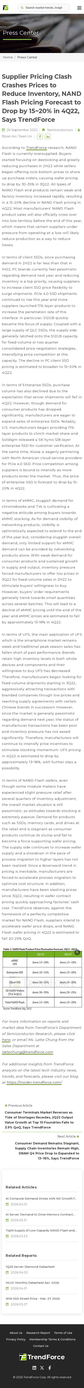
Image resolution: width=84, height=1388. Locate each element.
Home (8, 57)
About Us (16, 1333)
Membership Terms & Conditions (52, 1339)
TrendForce (36, 148)
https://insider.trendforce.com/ (34, 1082)
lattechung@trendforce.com (27, 1052)
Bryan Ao (9, 136)
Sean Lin (25, 136)
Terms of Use (63, 1333)
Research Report (38, 1333)
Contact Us (41, 1346)
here (6, 1040)
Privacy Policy (16, 1339)
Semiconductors (60, 130)
